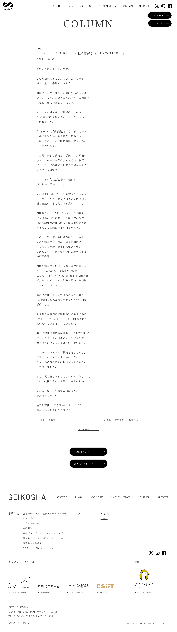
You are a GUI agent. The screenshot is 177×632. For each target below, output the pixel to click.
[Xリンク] (157, 6)
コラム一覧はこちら (88, 429)
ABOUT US (97, 497)
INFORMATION (120, 497)
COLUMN (143, 497)
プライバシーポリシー (20, 623)
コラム (104, 518)
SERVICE (61, 497)
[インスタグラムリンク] (163, 6)
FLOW (78, 497)
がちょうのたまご (45, 548)
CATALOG (158, 23)
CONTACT (157, 15)
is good (105, 513)
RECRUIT (163, 497)
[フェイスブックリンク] (170, 6)
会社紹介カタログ (85, 463)
